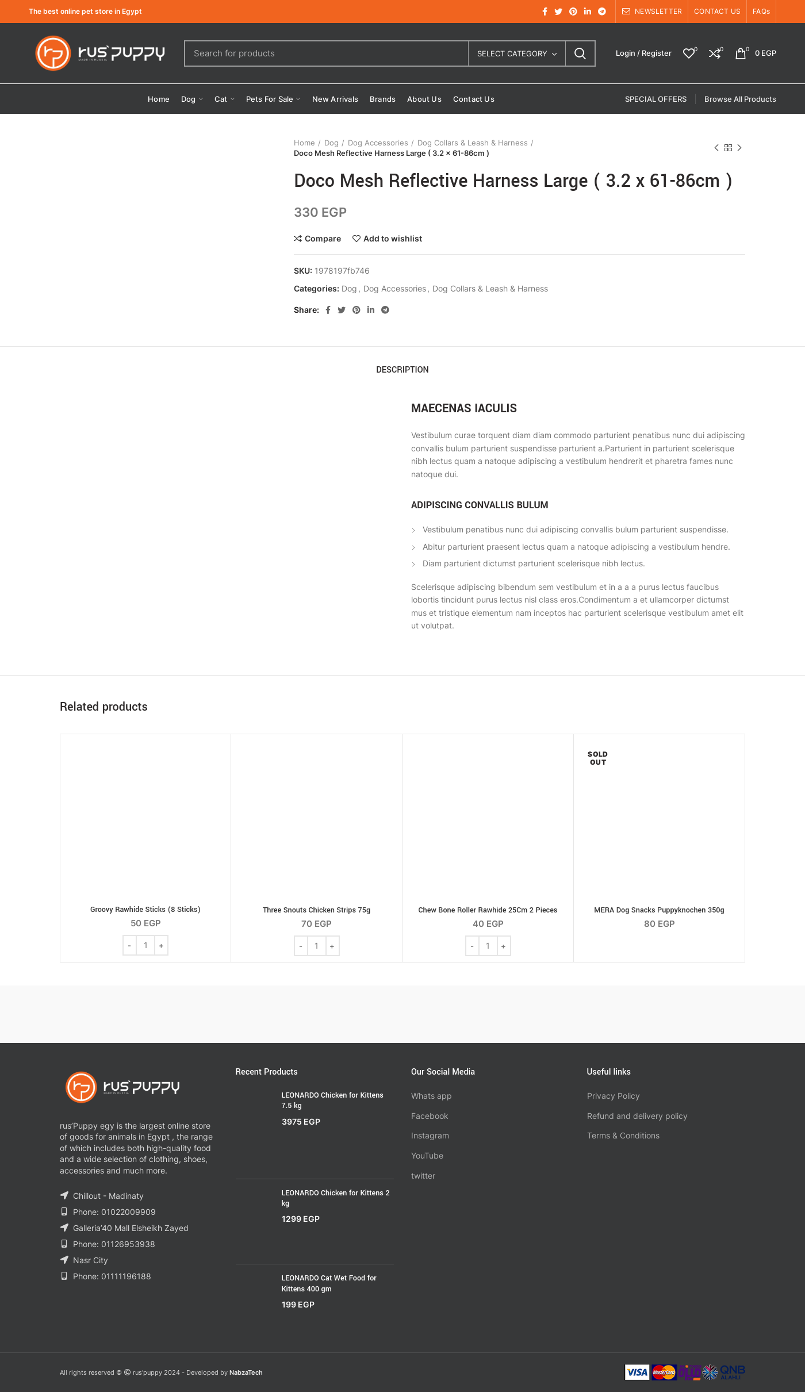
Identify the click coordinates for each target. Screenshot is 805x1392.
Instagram (430, 1135)
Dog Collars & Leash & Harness (472, 142)
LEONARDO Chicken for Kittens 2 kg (336, 1198)
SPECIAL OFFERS (656, 98)
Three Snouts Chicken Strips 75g (316, 910)
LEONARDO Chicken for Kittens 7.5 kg (333, 1100)
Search (580, 53)
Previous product (716, 148)
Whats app (431, 1095)
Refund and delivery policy (637, 1116)
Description (402, 370)
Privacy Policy (613, 1095)
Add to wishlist (392, 239)
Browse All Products (740, 98)
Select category (512, 53)
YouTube (427, 1155)
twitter (423, 1175)
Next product (739, 148)
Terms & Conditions (623, 1135)
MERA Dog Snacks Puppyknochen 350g (659, 910)
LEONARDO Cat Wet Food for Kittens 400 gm (329, 1283)
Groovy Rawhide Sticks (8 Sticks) (145, 909)
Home (304, 142)
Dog (331, 142)
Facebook (429, 1116)
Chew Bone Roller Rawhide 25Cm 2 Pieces (488, 910)
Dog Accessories (378, 142)
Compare (323, 239)
